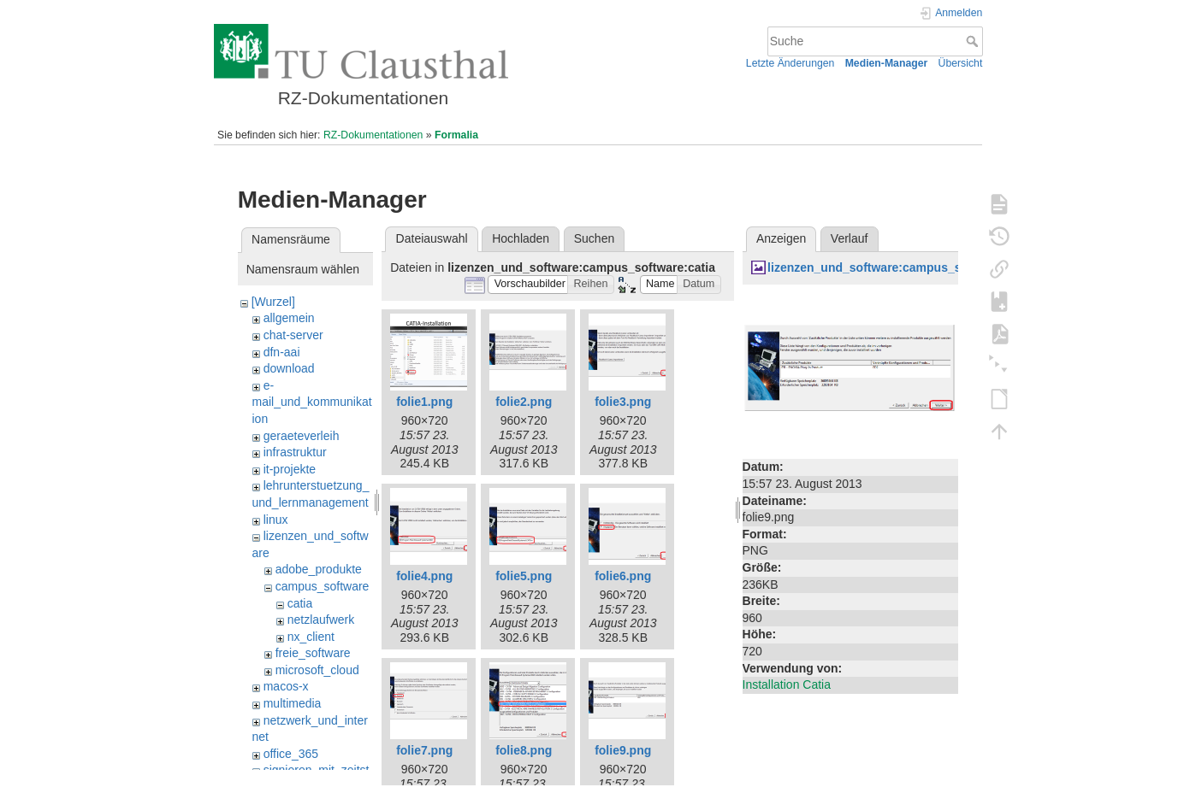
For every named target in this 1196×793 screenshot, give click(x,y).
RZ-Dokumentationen (373, 135)
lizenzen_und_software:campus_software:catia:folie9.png (931, 267)
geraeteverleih (301, 436)
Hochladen (520, 238)
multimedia (292, 703)
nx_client (311, 636)
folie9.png (623, 750)
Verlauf (849, 238)
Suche (974, 41)
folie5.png (523, 576)
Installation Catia (787, 684)
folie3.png (623, 401)
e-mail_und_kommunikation (312, 402)
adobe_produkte (318, 569)
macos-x (286, 686)
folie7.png (424, 750)
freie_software (313, 653)
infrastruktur (295, 452)
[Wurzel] (273, 301)
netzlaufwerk (321, 619)
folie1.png (424, 401)
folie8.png (523, 750)
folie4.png (424, 576)
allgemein (289, 318)
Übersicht (960, 63)
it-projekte (289, 469)
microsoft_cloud (317, 670)
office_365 (290, 754)
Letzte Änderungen (790, 63)
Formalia (456, 135)
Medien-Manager (886, 63)
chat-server (293, 335)
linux (275, 519)
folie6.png (623, 576)
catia (300, 603)
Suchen (594, 238)
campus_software (322, 586)
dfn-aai (281, 352)
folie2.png (523, 401)
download (289, 368)
